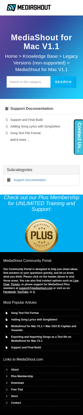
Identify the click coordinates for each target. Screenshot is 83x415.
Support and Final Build (26, 347)
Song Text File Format (25, 313)
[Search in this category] (29, 82)
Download (17, 382)
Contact (16, 402)
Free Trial (17, 389)
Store (14, 396)
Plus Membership (22, 376)
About (15, 369)
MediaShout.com (30, 359)
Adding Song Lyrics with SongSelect (34, 319)
